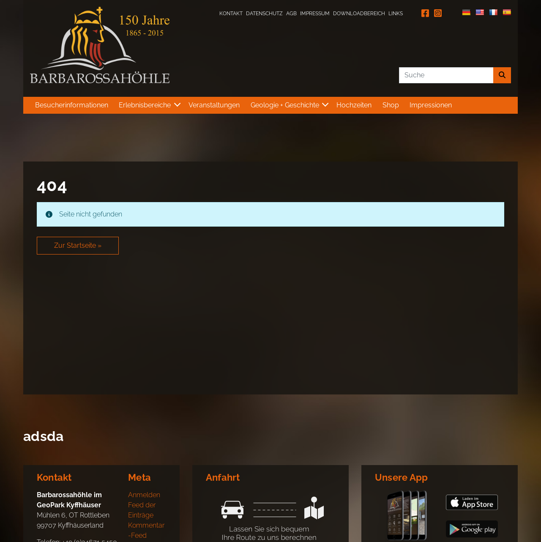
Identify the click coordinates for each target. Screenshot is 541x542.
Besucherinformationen (71, 105)
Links (395, 13)
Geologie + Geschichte (285, 105)
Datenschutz (264, 13)
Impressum (315, 13)
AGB (291, 13)
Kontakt (231, 13)
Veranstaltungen (214, 105)
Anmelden (144, 495)
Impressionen (431, 105)
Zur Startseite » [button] (77, 245)
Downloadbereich (359, 13)
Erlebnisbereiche (145, 105)
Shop (391, 105)
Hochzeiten (354, 105)
